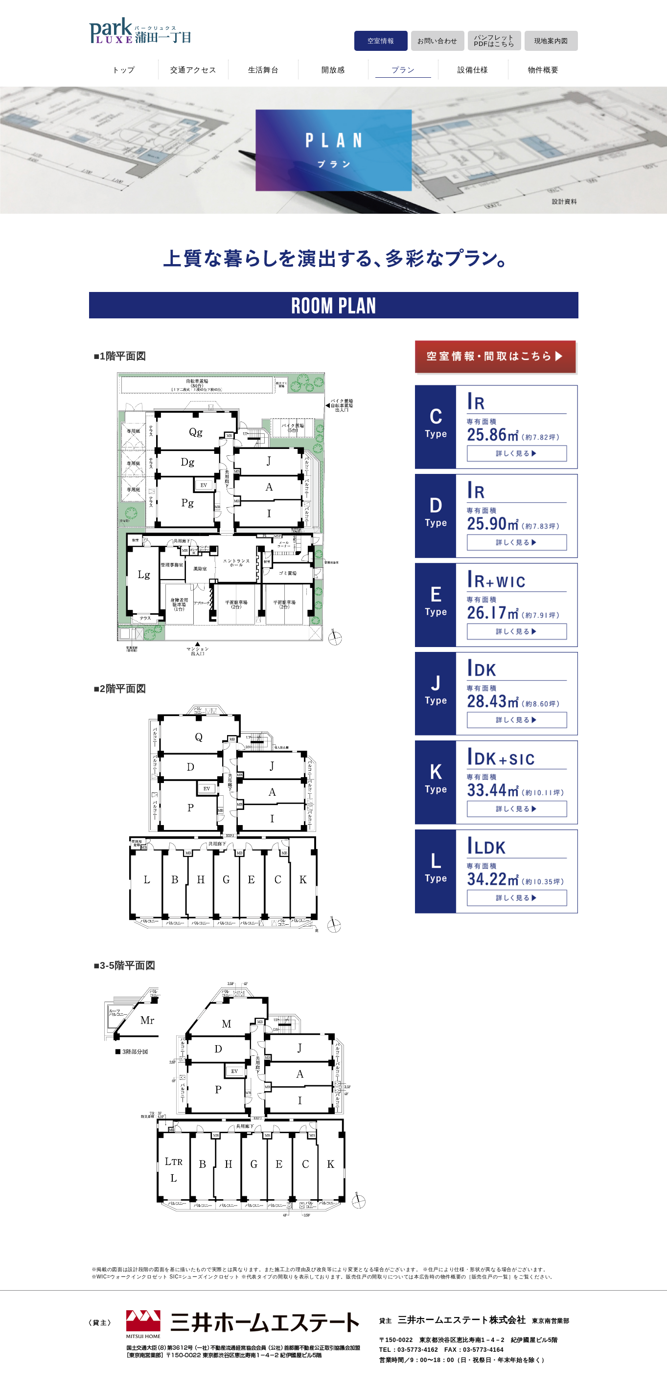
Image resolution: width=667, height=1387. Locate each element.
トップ (123, 70)
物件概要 (543, 70)
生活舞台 (263, 70)
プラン (402, 70)
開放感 (333, 70)
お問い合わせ (437, 41)
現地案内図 (551, 41)
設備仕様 (473, 70)
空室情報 (381, 41)
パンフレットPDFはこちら (494, 40)
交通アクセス (193, 70)
